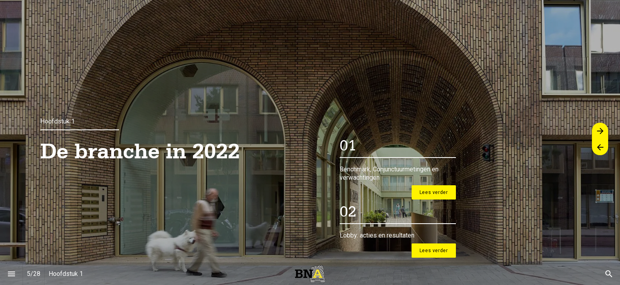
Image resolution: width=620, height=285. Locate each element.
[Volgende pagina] (600, 131)
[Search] (608, 273)
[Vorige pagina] (600, 147)
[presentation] (310, 142)
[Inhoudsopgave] (11, 273)
